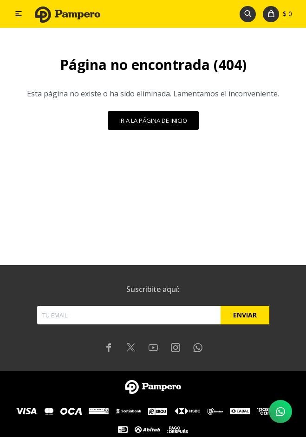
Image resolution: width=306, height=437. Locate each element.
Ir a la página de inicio (153, 120)
